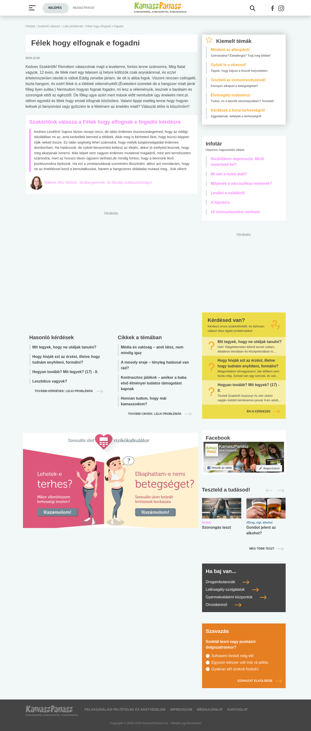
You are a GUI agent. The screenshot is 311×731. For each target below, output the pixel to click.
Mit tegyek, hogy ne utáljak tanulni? (64, 347)
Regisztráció (84, 7)
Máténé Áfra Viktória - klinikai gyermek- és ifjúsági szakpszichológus (98, 182)
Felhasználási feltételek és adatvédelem (125, 709)
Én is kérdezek (263, 411)
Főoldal (30, 26)
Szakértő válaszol (49, 26)
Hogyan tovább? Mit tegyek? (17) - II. (65, 372)
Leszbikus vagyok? (49, 381)
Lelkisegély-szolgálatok (232, 589)
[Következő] (280, 490)
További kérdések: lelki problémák (64, 391)
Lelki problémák (73, 26)
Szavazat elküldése (259, 680)
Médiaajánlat (210, 709)
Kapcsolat (238, 709)
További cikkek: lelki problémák (155, 413)
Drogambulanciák (227, 582)
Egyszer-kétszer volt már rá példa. (240, 662)
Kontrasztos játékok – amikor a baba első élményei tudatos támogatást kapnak (153, 383)
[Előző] (267, 490)
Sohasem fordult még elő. (233, 656)
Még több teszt (262, 548)
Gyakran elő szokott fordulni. (236, 669)
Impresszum (181, 709)
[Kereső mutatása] (252, 8)
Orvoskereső (223, 605)
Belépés (55, 7)
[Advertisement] (111, 271)
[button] (272, 8)
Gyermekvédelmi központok (236, 597)
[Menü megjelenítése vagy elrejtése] (32, 8)
